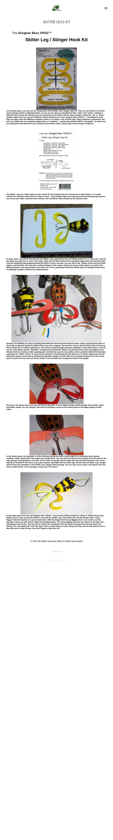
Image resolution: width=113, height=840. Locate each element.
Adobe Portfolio (60, 561)
